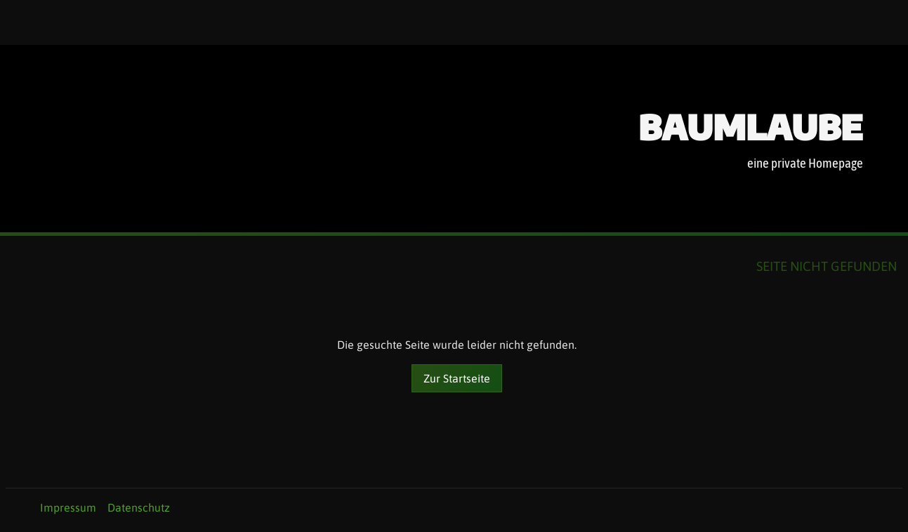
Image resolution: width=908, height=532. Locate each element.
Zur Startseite (456, 378)
